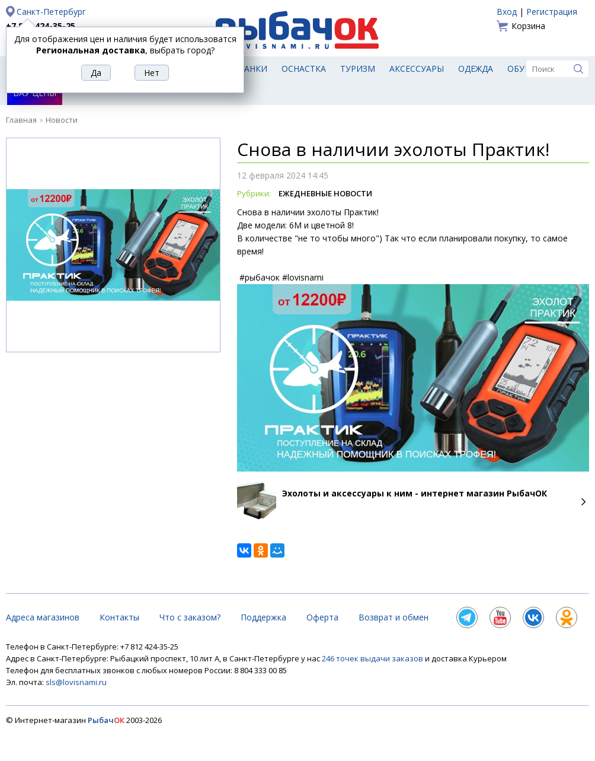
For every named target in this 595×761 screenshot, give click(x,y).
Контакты (119, 617)
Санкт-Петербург (51, 11)
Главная (21, 119)
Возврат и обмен (393, 617)
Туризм (357, 68)
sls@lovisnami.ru (76, 682)
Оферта (322, 617)
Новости (62, 119)
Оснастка (303, 68)
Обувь (521, 68)
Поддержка (263, 617)
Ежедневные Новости (325, 193)
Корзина (528, 25)
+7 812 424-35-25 (40, 25)
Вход (507, 11)
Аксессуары (416, 68)
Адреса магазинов (42, 617)
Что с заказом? (189, 617)
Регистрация (551, 11)
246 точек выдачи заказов (373, 658)
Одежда (475, 68)
